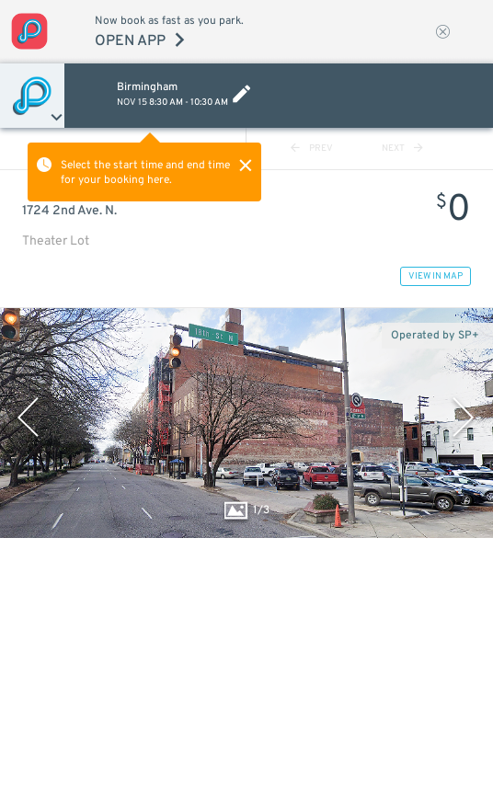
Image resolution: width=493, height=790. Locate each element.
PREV (312, 149)
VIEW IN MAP (435, 276)
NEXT (402, 149)
